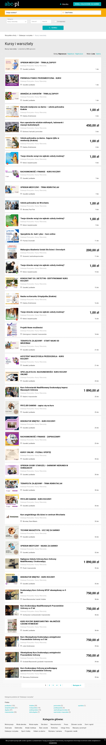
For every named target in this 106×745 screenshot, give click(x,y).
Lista (93, 54)
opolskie (81, 705)
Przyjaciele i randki (71, 731)
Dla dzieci (44, 724)
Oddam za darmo (39, 731)
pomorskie (57, 705)
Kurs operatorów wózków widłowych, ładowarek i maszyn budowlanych (43, 124)
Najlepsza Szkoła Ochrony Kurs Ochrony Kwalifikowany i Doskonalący (39, 560)
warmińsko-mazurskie (61, 712)
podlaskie (8, 705)
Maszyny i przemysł (79, 728)
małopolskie (33, 708)
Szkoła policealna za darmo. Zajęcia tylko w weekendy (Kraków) (41, 139)
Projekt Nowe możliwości (32, 327)
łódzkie (31, 705)
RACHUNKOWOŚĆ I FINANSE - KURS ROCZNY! (42, 172)
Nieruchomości (56, 724)
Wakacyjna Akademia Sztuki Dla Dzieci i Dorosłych (39, 248)
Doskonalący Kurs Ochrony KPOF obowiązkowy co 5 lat (42, 591)
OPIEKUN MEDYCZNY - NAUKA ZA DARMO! (40, 546)
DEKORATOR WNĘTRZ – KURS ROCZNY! (39, 421)
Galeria (98, 54)
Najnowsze (62, 54)
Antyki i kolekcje (30, 728)
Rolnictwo (54, 728)
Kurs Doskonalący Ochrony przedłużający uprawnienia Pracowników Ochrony (40, 669)
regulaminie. (53, 743)
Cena (34, 21)
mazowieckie (9, 712)
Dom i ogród (89, 724)
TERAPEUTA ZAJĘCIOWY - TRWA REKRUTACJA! (43, 483)
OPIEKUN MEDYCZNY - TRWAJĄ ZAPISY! (39, 62)
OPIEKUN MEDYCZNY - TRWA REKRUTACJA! (41, 187)
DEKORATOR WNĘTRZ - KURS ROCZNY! (39, 577)
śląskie (7, 710)
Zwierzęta (8, 728)
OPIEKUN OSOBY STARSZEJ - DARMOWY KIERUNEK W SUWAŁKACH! (40, 467)
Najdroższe (79, 54)
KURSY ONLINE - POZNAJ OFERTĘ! (36, 452)
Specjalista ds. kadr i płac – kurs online (38, 234)
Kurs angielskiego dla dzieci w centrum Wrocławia (38, 513)
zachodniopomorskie (60, 710)
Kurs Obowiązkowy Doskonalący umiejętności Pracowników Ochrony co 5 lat (42, 638)
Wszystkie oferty (10, 35)
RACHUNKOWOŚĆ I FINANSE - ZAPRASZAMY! (42, 437)
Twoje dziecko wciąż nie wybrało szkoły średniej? (44, 156)
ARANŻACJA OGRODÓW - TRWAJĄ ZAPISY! (41, 94)
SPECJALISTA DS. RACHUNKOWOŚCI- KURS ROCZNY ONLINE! (41, 373)
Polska (7, 702)
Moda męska (33, 724)
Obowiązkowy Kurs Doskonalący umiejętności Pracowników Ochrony (42, 654)
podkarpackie (58, 708)
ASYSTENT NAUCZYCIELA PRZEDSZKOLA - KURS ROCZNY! (44, 358)
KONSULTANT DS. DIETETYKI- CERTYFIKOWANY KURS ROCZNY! (43, 280)
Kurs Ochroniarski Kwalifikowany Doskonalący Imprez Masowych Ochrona (42, 389)
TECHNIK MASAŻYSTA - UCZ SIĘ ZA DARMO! (41, 530)
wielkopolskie (33, 710)
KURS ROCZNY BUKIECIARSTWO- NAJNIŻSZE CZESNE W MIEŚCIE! (42, 623)
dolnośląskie (33, 712)
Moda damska (21, 724)
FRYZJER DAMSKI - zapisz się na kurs (38, 405)
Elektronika (18, 728)
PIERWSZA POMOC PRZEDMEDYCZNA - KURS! (42, 78)
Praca (66, 724)
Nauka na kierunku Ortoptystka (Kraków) (39, 296)
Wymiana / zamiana (55, 731)
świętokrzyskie (9, 708)
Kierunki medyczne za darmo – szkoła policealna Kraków (43, 108)
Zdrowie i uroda (76, 724)
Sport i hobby (25, 731)
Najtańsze (70, 54)
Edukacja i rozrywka (25, 35)
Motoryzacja (9, 724)
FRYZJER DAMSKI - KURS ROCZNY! (37, 499)
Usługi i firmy (65, 728)
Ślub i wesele (43, 728)
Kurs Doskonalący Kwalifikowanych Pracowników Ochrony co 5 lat (43, 607)
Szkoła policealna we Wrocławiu (35, 203)
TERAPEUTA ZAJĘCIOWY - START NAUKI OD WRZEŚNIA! (41, 342)
